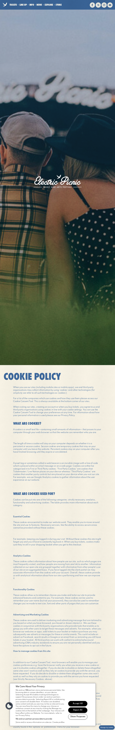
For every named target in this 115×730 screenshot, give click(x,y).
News (39, 4)
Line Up (23, 4)
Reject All (77, 710)
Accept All (78, 704)
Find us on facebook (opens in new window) (92, 5)
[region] (53, 704)
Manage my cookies (106, 727)
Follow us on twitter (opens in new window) (98, 5)
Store (59, 5)
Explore (49, 4)
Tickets (13, 4)
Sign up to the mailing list (110, 5)
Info (31, 4)
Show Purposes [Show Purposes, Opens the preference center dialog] (77, 717)
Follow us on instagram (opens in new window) (104, 5)
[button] (9, 706)
